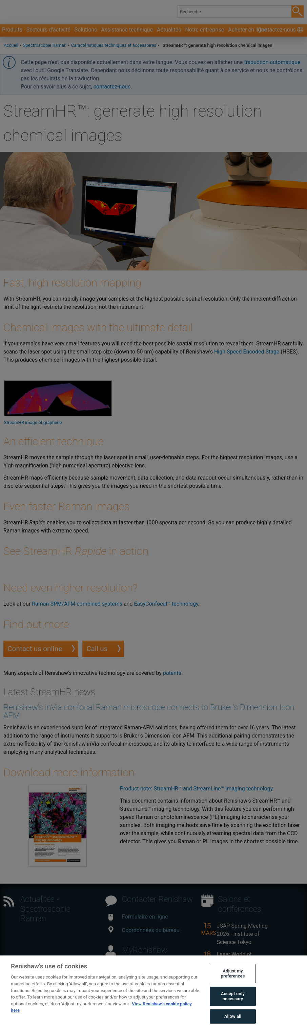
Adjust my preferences (233, 988)
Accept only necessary (233, 1010)
